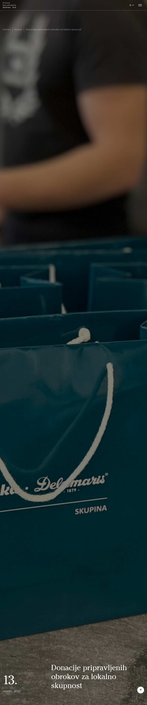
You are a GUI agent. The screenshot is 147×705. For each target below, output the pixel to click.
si (131, 5)
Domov (7, 29)
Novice (18, 29)
